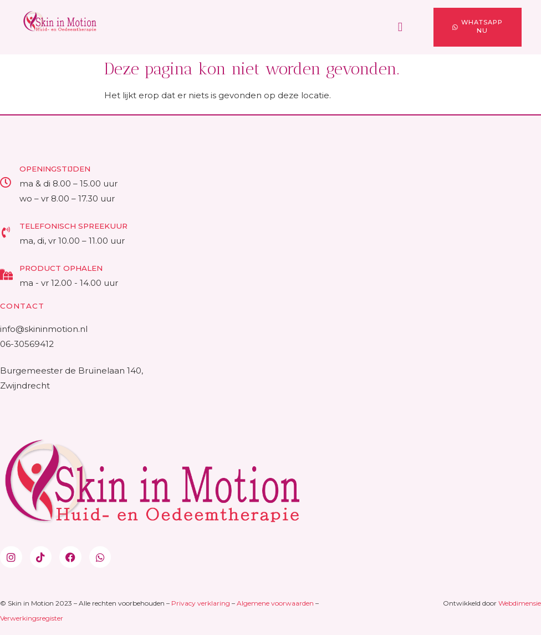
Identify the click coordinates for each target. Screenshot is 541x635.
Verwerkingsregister (31, 618)
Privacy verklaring (200, 603)
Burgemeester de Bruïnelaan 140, (72, 370)
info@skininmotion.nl (44, 329)
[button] (400, 27)
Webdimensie (519, 603)
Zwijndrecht (25, 385)
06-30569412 (27, 344)
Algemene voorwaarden (275, 603)
